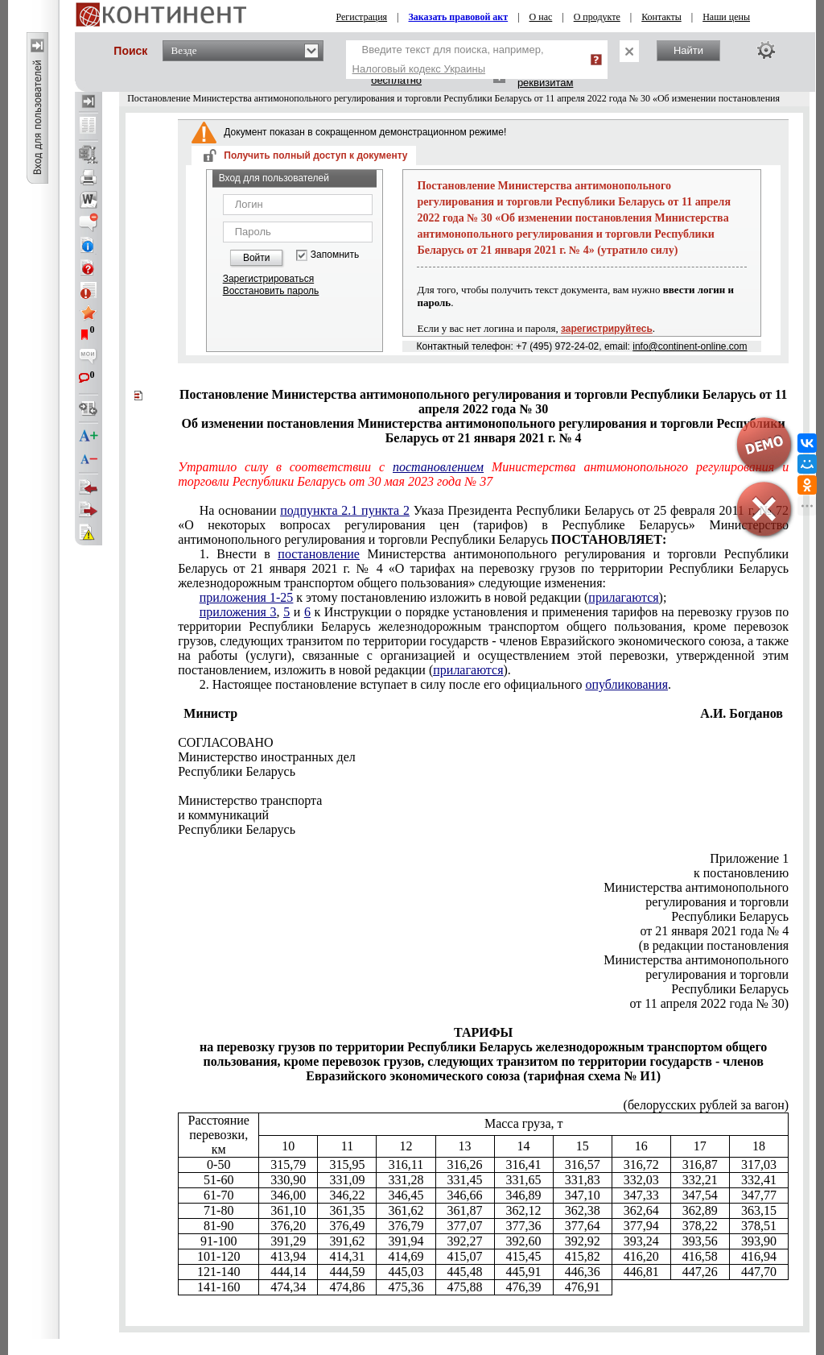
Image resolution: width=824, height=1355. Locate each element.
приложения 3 (238, 612)
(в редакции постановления (714, 945)
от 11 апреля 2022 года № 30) (709, 1003)
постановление (319, 554)
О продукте (597, 17)
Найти (688, 50)
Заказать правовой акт (459, 17)
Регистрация (362, 17)
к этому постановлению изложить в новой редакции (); (433, 597)
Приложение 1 (749, 858)
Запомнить (335, 255)
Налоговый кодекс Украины (419, 69)
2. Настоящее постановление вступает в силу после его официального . (435, 684)
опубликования (627, 684)
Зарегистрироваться (268, 278)
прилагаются (623, 597)
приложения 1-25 (246, 597)
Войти (256, 257)
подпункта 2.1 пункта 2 (345, 510)
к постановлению (741, 873)
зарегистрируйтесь (607, 328)
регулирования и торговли (717, 902)
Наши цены (726, 17)
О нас (541, 17)
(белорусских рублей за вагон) (706, 1105)
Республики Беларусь (730, 916)
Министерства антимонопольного (696, 887)
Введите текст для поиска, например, (448, 59)
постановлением (438, 467)
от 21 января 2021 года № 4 (714, 931)
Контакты (661, 17)
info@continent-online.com (689, 346)
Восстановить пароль (271, 290)
